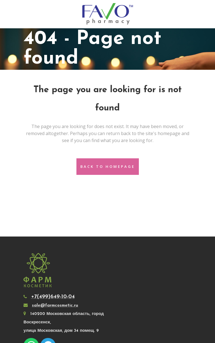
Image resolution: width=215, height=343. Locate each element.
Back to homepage (107, 166)
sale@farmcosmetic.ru (55, 305)
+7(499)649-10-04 (53, 297)
